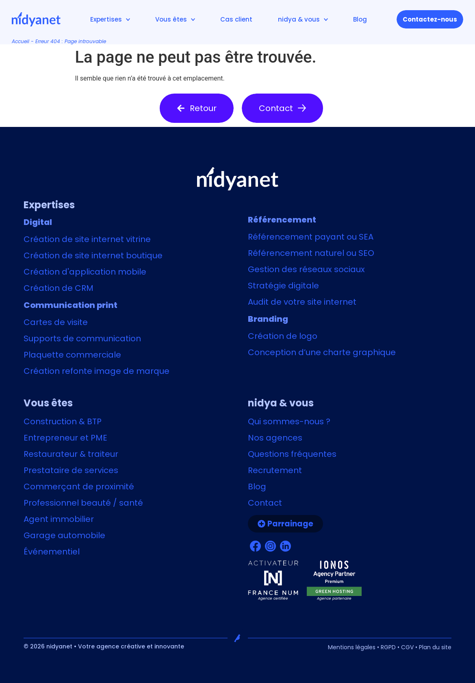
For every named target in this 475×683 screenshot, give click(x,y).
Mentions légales (351, 647)
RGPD (388, 647)
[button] (197, 108)
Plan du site (435, 647)
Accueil (20, 41)
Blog (360, 19)
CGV (407, 647)
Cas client (236, 19)
